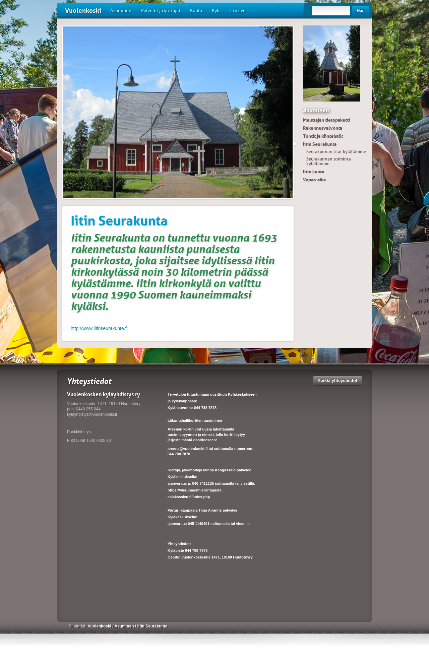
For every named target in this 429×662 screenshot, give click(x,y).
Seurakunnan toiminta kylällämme (328, 161)
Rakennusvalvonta (322, 128)
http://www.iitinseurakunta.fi (99, 328)
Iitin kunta (313, 172)
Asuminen (120, 10)
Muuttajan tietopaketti (326, 120)
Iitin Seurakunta (319, 144)
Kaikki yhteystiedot (338, 380)
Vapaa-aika (314, 180)
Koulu (196, 10)
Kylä (216, 10)
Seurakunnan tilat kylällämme (336, 151)
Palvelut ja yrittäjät (160, 10)
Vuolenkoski (83, 10)
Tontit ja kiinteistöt (323, 136)
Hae (361, 10)
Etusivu (238, 10)
